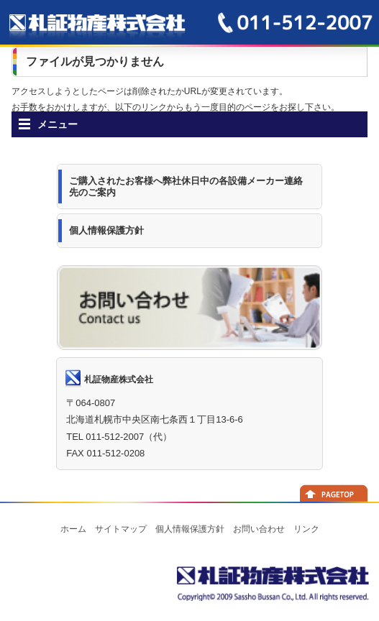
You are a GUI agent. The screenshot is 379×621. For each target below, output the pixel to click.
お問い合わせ (259, 529)
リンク (306, 529)
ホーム (73, 529)
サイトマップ (121, 529)
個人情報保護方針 (189, 529)
